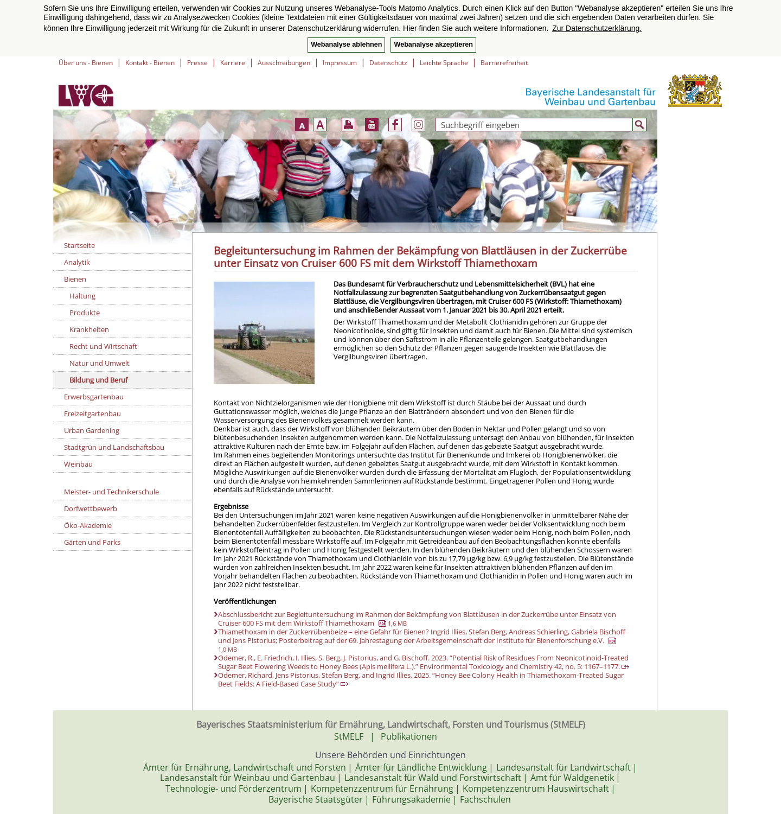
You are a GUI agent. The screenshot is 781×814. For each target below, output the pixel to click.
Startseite (79, 245)
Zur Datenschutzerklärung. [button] (597, 28)
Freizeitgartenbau (92, 413)
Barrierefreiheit (504, 62)
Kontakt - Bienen (150, 62)
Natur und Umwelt (99, 363)
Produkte (84, 312)
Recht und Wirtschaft (103, 346)
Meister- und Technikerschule (111, 492)
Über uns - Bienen (86, 62)
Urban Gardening (91, 430)
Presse (197, 62)
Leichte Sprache (444, 62)
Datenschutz (388, 62)
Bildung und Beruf (98, 380)
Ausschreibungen (284, 62)
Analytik (77, 262)
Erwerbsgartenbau (94, 397)
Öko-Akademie (88, 525)
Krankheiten (89, 329)
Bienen (75, 279)
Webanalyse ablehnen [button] (346, 44)
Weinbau (78, 464)
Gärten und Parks (92, 542)
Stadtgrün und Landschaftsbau (114, 447)
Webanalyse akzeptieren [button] (433, 44)
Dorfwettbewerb (90, 508)
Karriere (232, 62)
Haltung (82, 296)
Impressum (340, 62)
